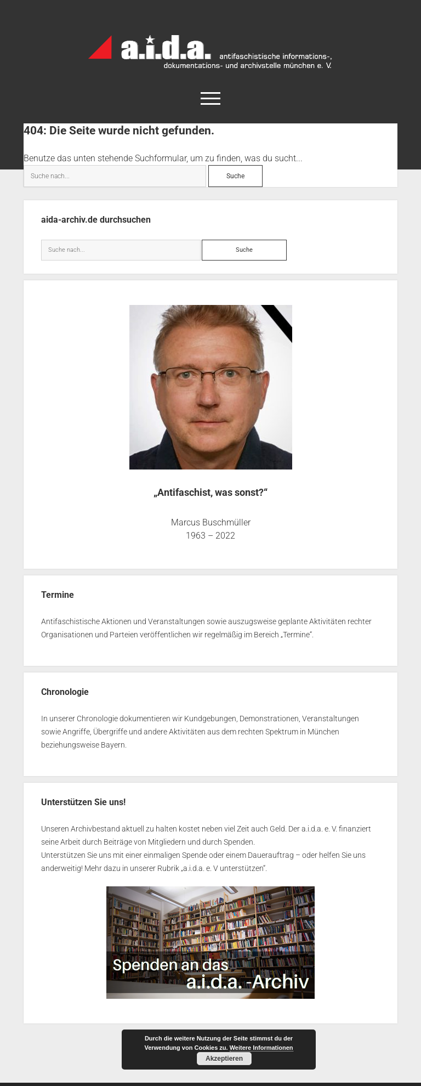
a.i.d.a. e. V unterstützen (223, 868)
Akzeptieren (224, 1058)
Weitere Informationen (261, 1047)
